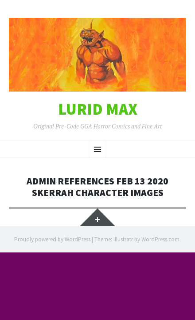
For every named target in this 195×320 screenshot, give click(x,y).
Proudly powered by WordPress (52, 239)
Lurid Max (97, 109)
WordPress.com (160, 239)
